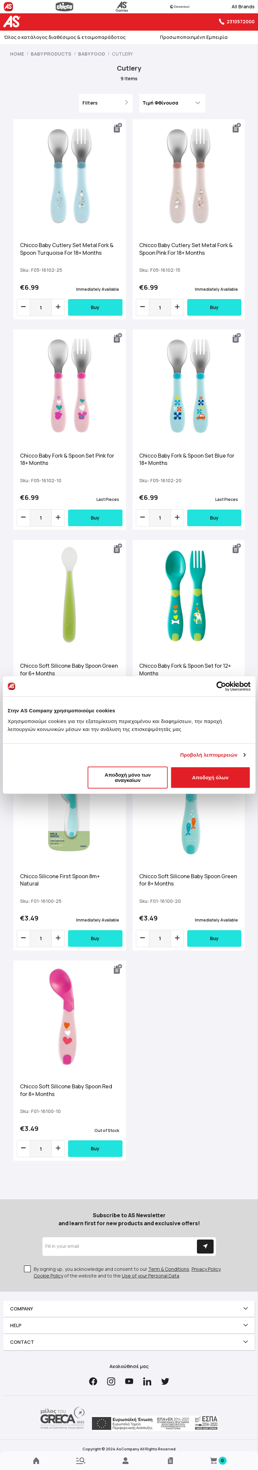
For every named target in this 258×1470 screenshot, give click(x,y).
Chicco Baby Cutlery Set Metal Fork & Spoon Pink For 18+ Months (186, 248)
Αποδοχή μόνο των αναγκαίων (128, 777)
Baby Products (51, 54)
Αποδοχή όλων (210, 777)
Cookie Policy (48, 1276)
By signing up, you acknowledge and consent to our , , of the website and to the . (128, 1272)
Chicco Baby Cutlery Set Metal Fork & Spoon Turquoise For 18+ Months (66, 248)
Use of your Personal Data (150, 1276)
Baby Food (92, 54)
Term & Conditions (168, 1269)
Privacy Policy (206, 1269)
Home (17, 54)
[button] (118, 128)
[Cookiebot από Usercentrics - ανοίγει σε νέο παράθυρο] (221, 686)
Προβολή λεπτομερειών (209, 755)
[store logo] (13, 21)
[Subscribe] (205, 1247)
